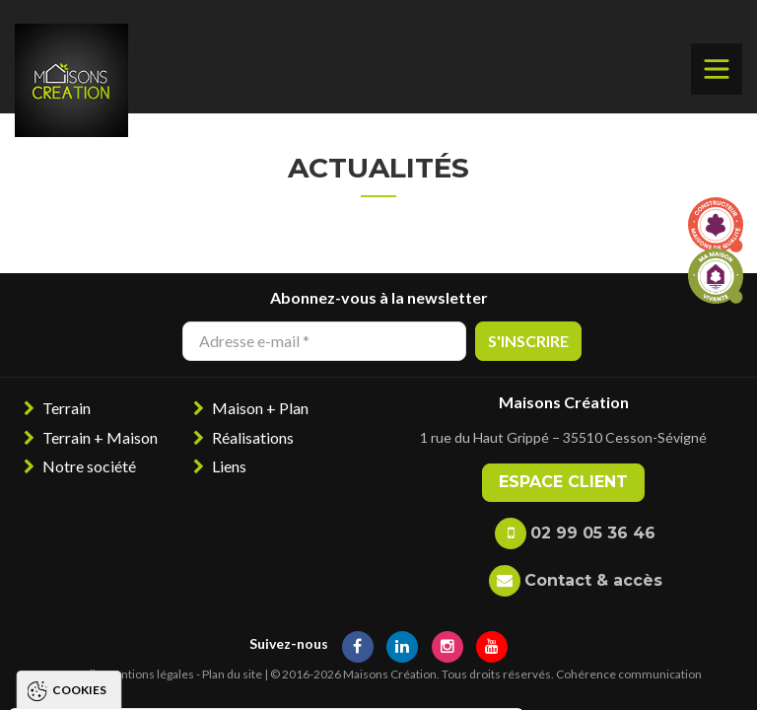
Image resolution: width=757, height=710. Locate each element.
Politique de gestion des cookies (151, 618)
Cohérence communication (629, 674)
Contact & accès (593, 580)
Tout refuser (231, 676)
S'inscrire (528, 340)
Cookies (79, 428)
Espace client (563, 481)
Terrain (66, 407)
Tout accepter (81, 676)
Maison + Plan (260, 407)
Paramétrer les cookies (408, 676)
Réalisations (253, 437)
